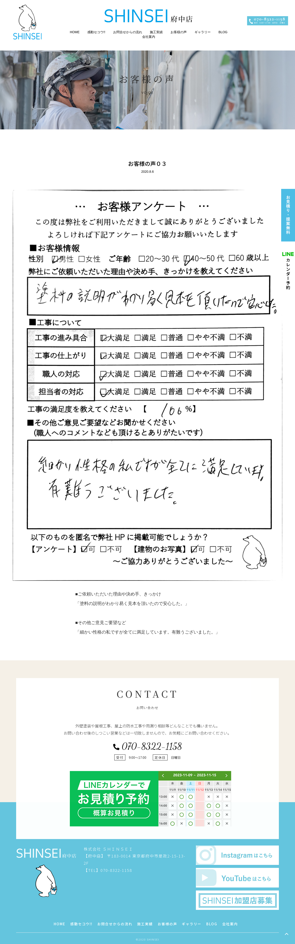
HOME (75, 32)
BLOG (222, 32)
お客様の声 (179, 32)
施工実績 (156, 32)
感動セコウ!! (96, 32)
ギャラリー (203, 32)
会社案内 (148, 37)
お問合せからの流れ (127, 32)
